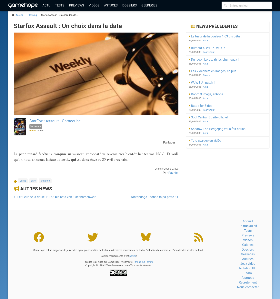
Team (248, 273)
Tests (59, 5)
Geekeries (149, 5)
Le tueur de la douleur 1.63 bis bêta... (215, 36)
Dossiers (129, 5)
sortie (23, 180)
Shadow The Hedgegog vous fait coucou (218, 129)
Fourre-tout (209, 52)
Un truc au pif (248, 226)
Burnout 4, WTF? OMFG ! (207, 48)
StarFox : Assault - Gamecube (55, 121)
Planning (32, 15)
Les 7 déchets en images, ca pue (212, 71)
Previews (76, 5)
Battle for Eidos (200, 106)
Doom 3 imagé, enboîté (206, 94)
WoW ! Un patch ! (202, 83)
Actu (46, 5)
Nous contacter (247, 287)
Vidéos (94, 5)
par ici (132, 256)
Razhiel (173, 173)
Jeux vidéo (247, 263)
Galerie (206, 75)
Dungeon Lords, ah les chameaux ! (214, 59)
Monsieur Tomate (144, 262)
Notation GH (247, 268)
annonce (45, 180)
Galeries (248, 245)
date (33, 180)
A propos (248, 278)
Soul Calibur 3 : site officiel (208, 117)
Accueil (248, 221)
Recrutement (248, 282)
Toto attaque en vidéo (205, 140)
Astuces (111, 5)
